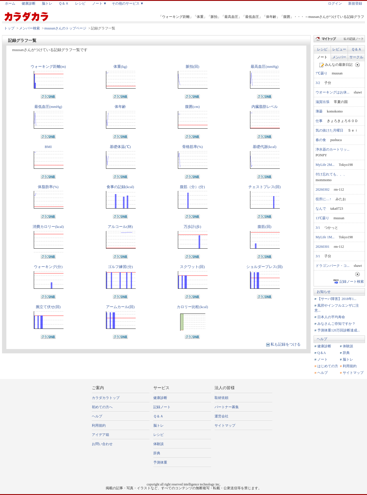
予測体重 (160, 462)
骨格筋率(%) (192, 147)
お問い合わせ (102, 444)
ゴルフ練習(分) (120, 267)
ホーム (10, 3)
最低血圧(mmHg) (48, 107)
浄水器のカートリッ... (332, 149)
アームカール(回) (120, 307)
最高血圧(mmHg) (264, 67)
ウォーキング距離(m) (48, 67)
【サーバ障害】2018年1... (336, 299)
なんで (321, 209)
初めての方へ (102, 407)
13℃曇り (322, 218)
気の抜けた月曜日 (329, 130)
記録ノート (162, 407)
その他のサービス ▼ (128, 3)
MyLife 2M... (325, 165)
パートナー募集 (227, 407)
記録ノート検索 (352, 281)
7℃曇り (321, 73)
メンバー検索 (29, 28)
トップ (9, 28)
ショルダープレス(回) (264, 267)
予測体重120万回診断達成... (338, 330)
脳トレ (47, 3)
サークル (356, 57)
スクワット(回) (192, 267)
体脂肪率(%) (48, 187)
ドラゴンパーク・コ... (332, 266)
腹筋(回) (264, 227)
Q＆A (321, 353)
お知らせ (324, 292)
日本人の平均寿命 (331, 317)
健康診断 (29, 3)
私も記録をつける (286, 344)
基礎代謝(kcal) (264, 147)
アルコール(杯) (120, 227)
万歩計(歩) (192, 227)
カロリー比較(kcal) (192, 307)
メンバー (339, 57)
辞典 (346, 353)
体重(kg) (120, 67)
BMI (48, 147)
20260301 (322, 247)
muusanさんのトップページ (65, 28)
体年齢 (120, 107)
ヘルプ (322, 339)
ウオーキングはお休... (332, 92)
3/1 (318, 228)
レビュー (339, 49)
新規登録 (355, 3)
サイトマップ (353, 373)
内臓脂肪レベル (265, 107)
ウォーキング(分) (48, 267)
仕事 (319, 121)
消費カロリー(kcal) (48, 227)
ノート (322, 57)
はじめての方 (327, 366)
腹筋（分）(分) (192, 187)
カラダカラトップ (106, 398)
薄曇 (319, 111)
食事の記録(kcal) (120, 187)
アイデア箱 (100, 435)
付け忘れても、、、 (331, 174)
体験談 (348, 346)
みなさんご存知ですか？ (336, 324)
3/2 (318, 83)
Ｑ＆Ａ (64, 3)
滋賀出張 (322, 102)
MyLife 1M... (325, 237)
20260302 (322, 189)
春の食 (321, 140)
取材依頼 (221, 398)
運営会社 (221, 416)
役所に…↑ (323, 199)
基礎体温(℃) (120, 147)
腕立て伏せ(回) (48, 307)
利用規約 (350, 366)
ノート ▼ (99, 3)
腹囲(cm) (192, 107)
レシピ (80, 3)
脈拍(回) (193, 67)
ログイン (335, 3)
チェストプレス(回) (264, 187)
